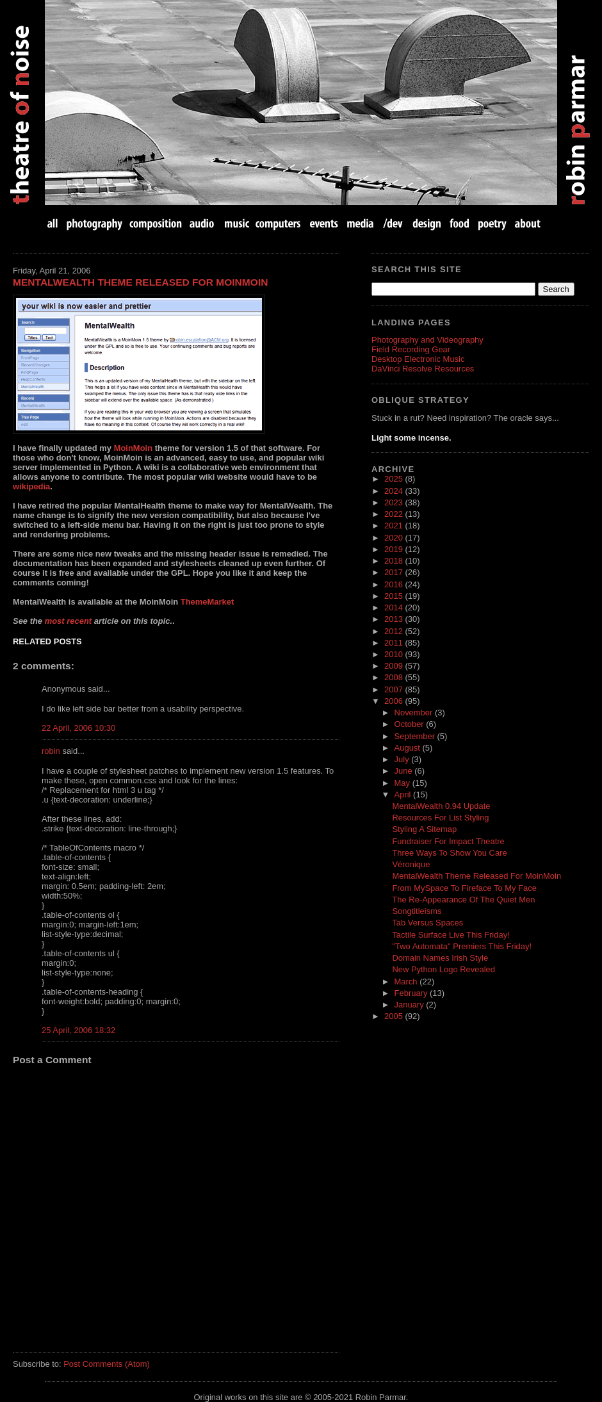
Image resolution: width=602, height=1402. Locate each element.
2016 (394, 584)
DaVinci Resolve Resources (422, 368)
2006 (394, 701)
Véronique (411, 864)
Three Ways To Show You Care (449, 853)
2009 (394, 666)
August (409, 748)
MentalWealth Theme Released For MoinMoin (140, 282)
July (403, 759)
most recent (68, 621)
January (411, 1004)
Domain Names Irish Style (440, 958)
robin (51, 751)
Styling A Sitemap (424, 829)
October (411, 724)
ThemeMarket (207, 602)
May (403, 783)
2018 (394, 561)
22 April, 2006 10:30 (78, 728)
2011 (394, 643)
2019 (394, 549)
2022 (394, 514)
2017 (394, 572)
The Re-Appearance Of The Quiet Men (463, 899)
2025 (394, 479)
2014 (394, 607)
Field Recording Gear (410, 349)
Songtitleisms (416, 911)
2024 (394, 491)
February (412, 993)
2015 (394, 596)
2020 (394, 537)
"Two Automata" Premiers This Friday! (462, 946)
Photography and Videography (427, 340)
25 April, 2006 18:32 (78, 1030)
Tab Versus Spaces (427, 922)
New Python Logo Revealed (443, 969)
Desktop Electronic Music (417, 359)
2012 (394, 631)
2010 (394, 654)
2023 (394, 502)
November (415, 712)
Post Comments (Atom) (106, 1364)
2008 (394, 677)
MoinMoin (133, 448)
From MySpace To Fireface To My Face (464, 888)
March (407, 981)
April (404, 794)
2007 (394, 689)
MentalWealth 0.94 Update (441, 806)
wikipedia (31, 486)
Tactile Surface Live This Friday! (450, 935)
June (405, 771)
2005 (394, 1016)
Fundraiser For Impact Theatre (448, 841)
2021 (394, 525)
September (416, 736)
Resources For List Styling (440, 817)
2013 (394, 619)
